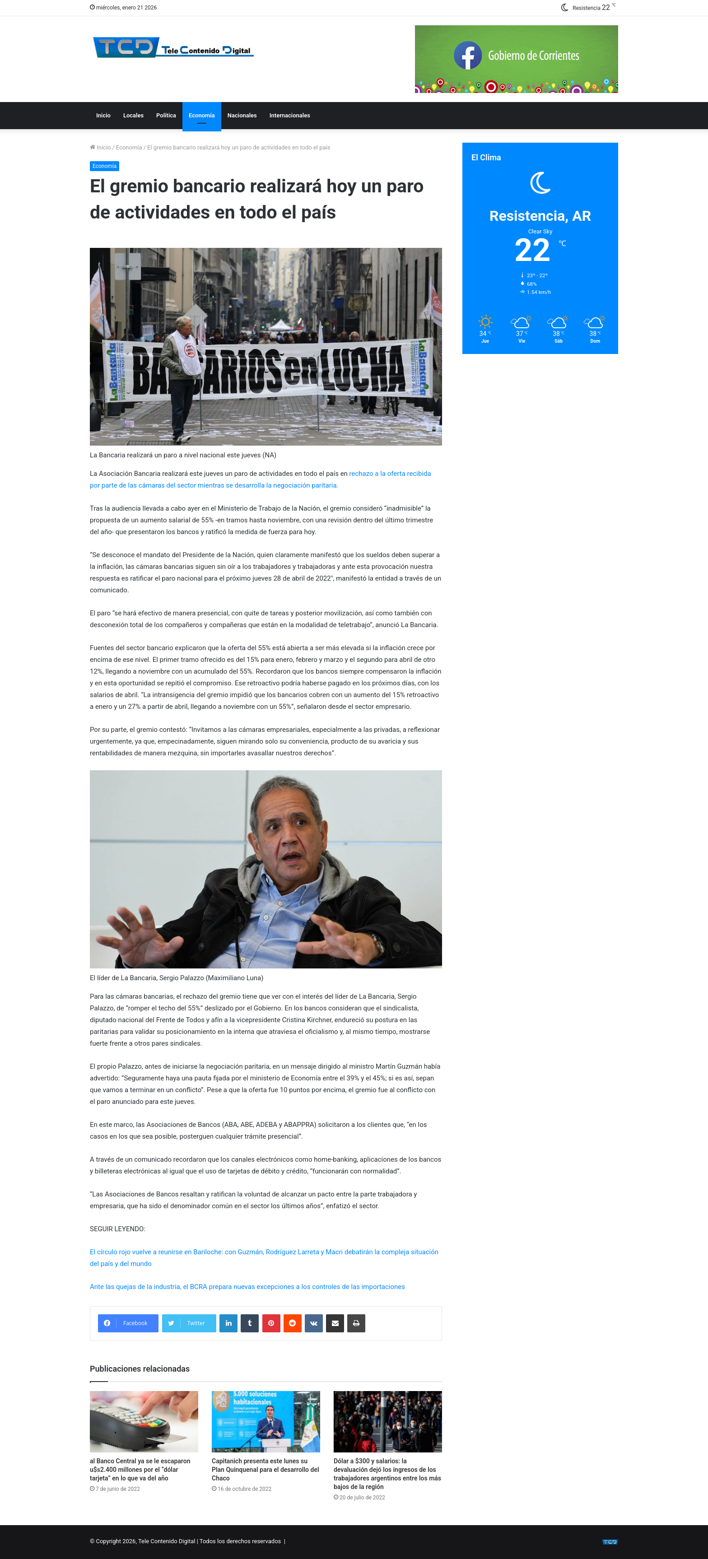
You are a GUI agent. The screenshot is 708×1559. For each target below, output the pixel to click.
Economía (202, 115)
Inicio (103, 115)
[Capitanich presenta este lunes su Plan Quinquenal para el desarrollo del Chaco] (266, 1421)
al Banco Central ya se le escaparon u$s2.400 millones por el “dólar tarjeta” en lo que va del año (140, 1469)
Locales (133, 115)
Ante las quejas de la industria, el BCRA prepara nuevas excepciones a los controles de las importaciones (247, 1287)
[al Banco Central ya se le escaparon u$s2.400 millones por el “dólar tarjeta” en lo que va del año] (144, 1421)
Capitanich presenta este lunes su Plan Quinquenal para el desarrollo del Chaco (265, 1469)
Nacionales (242, 115)
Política (166, 115)
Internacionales (290, 115)
